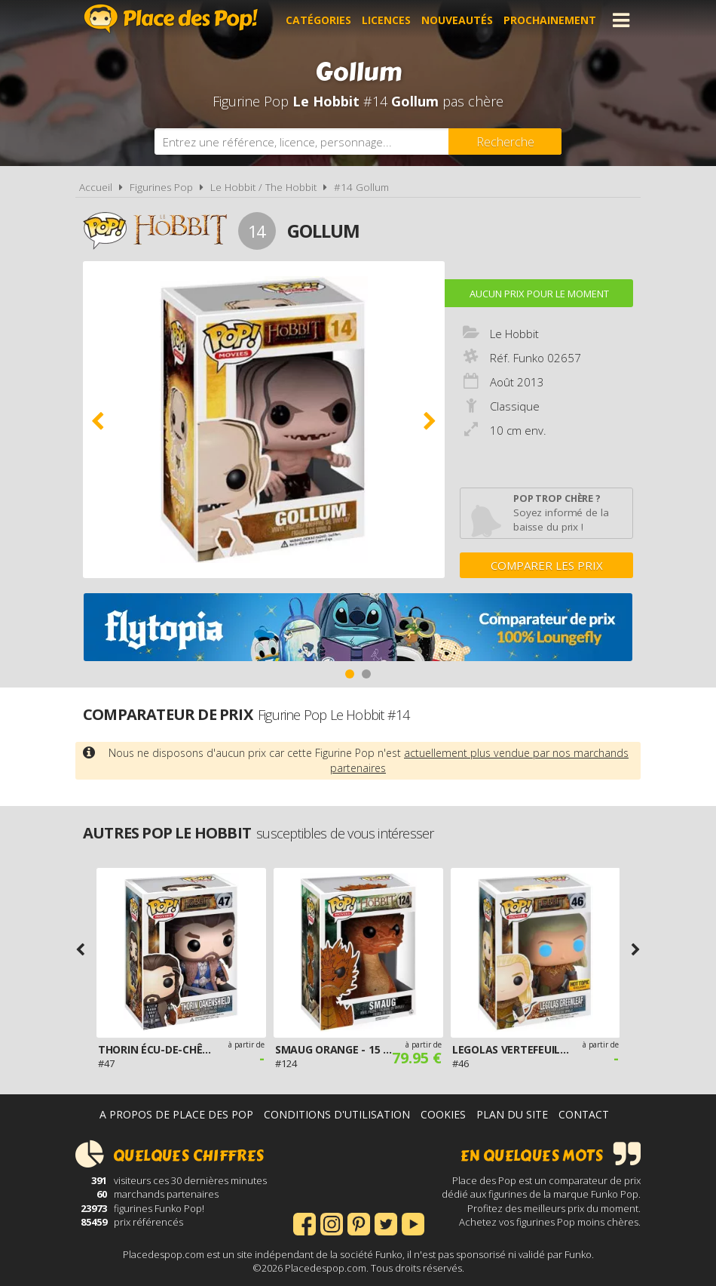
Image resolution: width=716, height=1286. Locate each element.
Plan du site (512, 1114)
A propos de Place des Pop (176, 1114)
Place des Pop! (171, 18)
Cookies (443, 1114)
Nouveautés (457, 20)
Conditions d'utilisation (337, 1114)
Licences (386, 20)
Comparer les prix (547, 565)
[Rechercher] (504, 141)
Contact (583, 1114)
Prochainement (549, 20)
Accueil (95, 187)
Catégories (318, 20)
